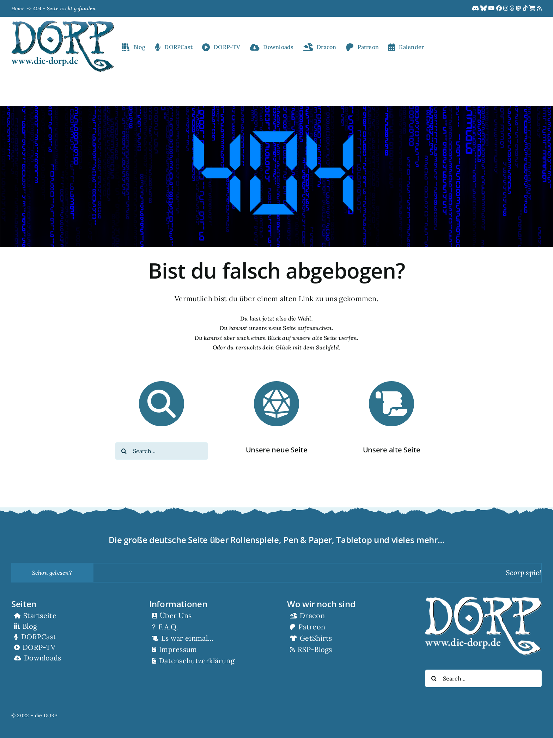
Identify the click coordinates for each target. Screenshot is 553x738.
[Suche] (124, 451)
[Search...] (161, 451)
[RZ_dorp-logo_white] (483, 599)
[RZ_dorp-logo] (62, 23)
